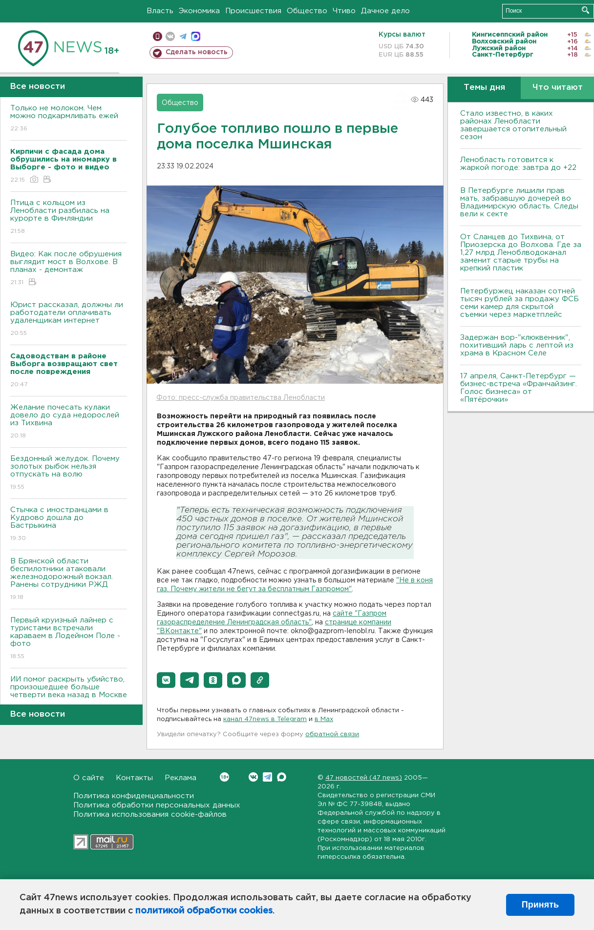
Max (281, 777)
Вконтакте (224, 777)
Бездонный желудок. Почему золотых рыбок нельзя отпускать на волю (68, 473)
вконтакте (170, 36)
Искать (585, 10)
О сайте (88, 778)
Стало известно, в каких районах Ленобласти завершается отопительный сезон (513, 125)
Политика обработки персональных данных (156, 805)
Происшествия (253, 11)
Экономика (199, 11)
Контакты (134, 778)
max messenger (195, 36)
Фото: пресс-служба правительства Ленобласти (240, 398)
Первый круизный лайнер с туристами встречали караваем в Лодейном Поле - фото (68, 639)
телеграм (183, 36)
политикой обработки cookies (204, 911)
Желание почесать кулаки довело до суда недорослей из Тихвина (68, 422)
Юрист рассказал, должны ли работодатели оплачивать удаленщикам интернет (68, 319)
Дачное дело (385, 11)
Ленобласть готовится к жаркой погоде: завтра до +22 (518, 164)
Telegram (267, 777)
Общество (307, 11)
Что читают (557, 87)
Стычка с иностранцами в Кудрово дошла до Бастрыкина (68, 524)
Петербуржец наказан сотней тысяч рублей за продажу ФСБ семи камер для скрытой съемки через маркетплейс (519, 303)
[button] (166, 680)
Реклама (180, 778)
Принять (540, 904)
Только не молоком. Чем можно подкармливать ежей (68, 119)
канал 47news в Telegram (265, 719)
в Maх (324, 719)
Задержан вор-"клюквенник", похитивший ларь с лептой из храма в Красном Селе (516, 345)
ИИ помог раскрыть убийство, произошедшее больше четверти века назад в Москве (68, 694)
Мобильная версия (157, 36)
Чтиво (344, 11)
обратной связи (332, 734)
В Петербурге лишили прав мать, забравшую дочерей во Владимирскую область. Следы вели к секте (519, 202)
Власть (160, 11)
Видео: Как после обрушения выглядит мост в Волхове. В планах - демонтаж (68, 269)
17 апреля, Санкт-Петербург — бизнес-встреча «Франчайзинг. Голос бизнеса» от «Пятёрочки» (518, 388)
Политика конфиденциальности (133, 796)
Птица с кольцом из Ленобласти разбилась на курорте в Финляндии (68, 217)
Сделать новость (197, 52)
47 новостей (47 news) (363, 778)
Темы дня (484, 87)
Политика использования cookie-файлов (150, 814)
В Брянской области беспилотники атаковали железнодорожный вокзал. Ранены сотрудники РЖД (68, 579)
